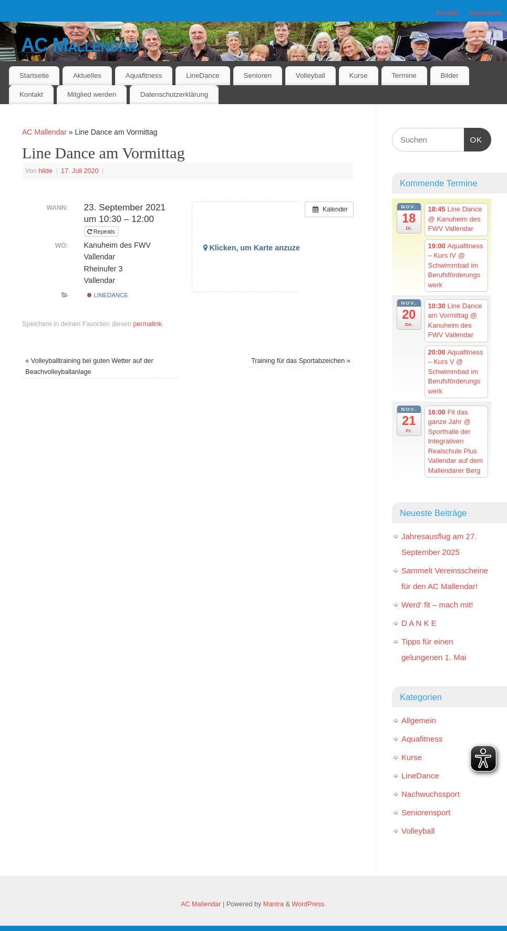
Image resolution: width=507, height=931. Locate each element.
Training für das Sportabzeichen (300, 361)
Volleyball (310, 75)
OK (473, 138)
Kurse (358, 75)
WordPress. (309, 904)
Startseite (34, 75)
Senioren (258, 75)
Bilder (450, 75)
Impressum (485, 13)
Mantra (273, 904)
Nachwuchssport (430, 794)
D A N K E (419, 623)
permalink (147, 324)
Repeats (102, 231)
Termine (403, 75)
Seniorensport (425, 812)
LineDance (203, 75)
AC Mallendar (79, 45)
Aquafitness (144, 75)
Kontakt (447, 13)
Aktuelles (87, 75)
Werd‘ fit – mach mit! (437, 604)
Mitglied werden (91, 94)
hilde (45, 171)
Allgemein (418, 720)
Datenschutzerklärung (174, 94)
